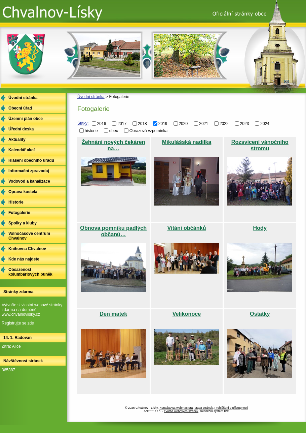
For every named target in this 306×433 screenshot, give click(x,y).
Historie (16, 202)
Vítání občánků (186, 228)
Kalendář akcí (21, 150)
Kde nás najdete (23, 259)
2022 (224, 123)
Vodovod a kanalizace (29, 181)
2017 (121, 123)
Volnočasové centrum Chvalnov (29, 236)
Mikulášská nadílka (187, 142)
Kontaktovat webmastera (176, 407)
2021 (203, 123)
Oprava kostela (22, 191)
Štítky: (82, 123)
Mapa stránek (203, 407)
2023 (244, 123)
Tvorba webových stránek (181, 411)
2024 (264, 123)
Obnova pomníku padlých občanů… (113, 231)
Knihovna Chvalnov (27, 248)
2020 (183, 123)
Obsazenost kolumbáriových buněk (30, 272)
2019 (162, 123)
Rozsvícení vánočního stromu (260, 145)
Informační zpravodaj (28, 170)
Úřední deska (21, 129)
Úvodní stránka (91, 96)
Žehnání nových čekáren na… (113, 145)
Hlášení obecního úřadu (31, 160)
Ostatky (260, 314)
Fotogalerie (19, 212)
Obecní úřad (20, 108)
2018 (142, 123)
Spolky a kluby (22, 223)
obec (113, 130)
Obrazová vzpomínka (148, 130)
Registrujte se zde (18, 323)
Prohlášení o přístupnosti (231, 407)
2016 (101, 123)
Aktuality (17, 139)
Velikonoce (187, 314)
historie (91, 130)
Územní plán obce (25, 118)
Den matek (113, 314)
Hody (260, 228)
